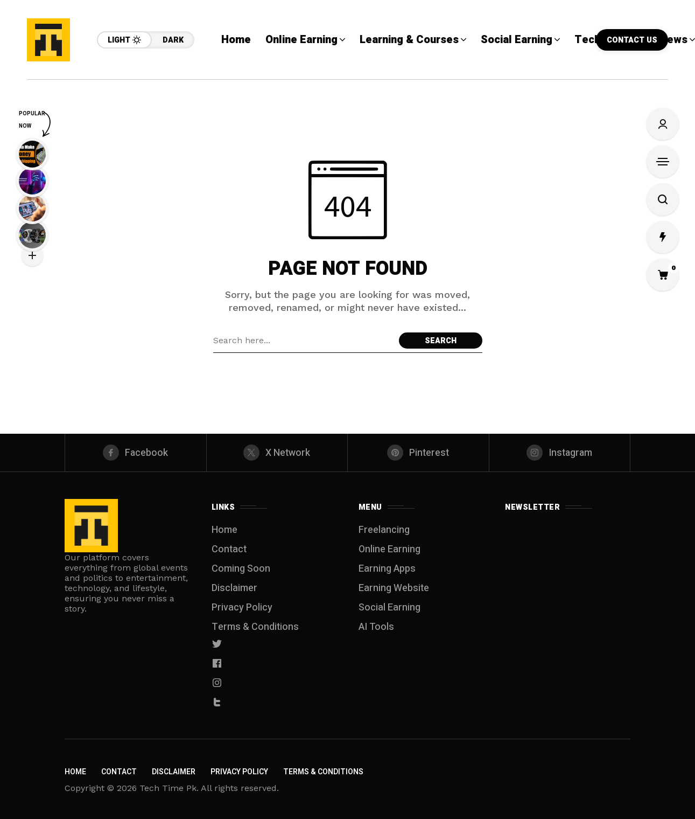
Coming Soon (241, 568)
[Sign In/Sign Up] (663, 124)
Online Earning (389, 549)
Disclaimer (234, 588)
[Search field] (303, 340)
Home (224, 530)
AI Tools (376, 627)
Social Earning (389, 607)
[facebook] (135, 452)
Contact (229, 549)
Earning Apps (387, 568)
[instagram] (559, 452)
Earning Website (394, 588)
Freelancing (384, 530)
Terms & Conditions (255, 627)
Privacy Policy (242, 607)
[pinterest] (418, 452)
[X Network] (277, 452)
